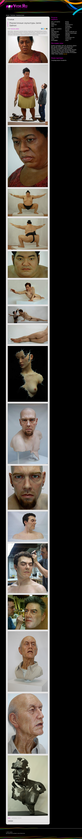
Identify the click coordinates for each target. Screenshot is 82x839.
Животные (54, 24)
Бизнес (67, 21)
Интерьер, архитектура (68, 26)
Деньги (63, 52)
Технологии (68, 39)
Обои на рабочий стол (71, 31)
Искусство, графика (15, 28)
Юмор (66, 40)
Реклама (67, 36)
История (67, 28)
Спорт (52, 39)
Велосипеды (68, 49)
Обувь (52, 53)
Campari (65, 48)
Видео (53, 23)
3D (65, 45)
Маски (59, 52)
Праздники (54, 52)
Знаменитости (69, 24)
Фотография (54, 40)
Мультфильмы (55, 31)
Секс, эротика (54, 37)
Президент (72, 51)
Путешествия (54, 36)
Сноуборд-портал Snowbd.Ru (58, 60)
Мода (52, 30)
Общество (54, 33)
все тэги (65, 53)
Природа (67, 34)
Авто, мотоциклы (55, 21)
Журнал (8, 15)
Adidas (56, 53)
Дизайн (67, 23)
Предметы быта (55, 34)
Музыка (67, 30)
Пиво (52, 51)
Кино (63, 45)
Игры (52, 26)
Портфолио (12, 15)
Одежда (61, 53)
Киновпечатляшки (20, 15)
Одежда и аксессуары (71, 33)
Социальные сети (69, 37)
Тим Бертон (70, 45)
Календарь (58, 45)
